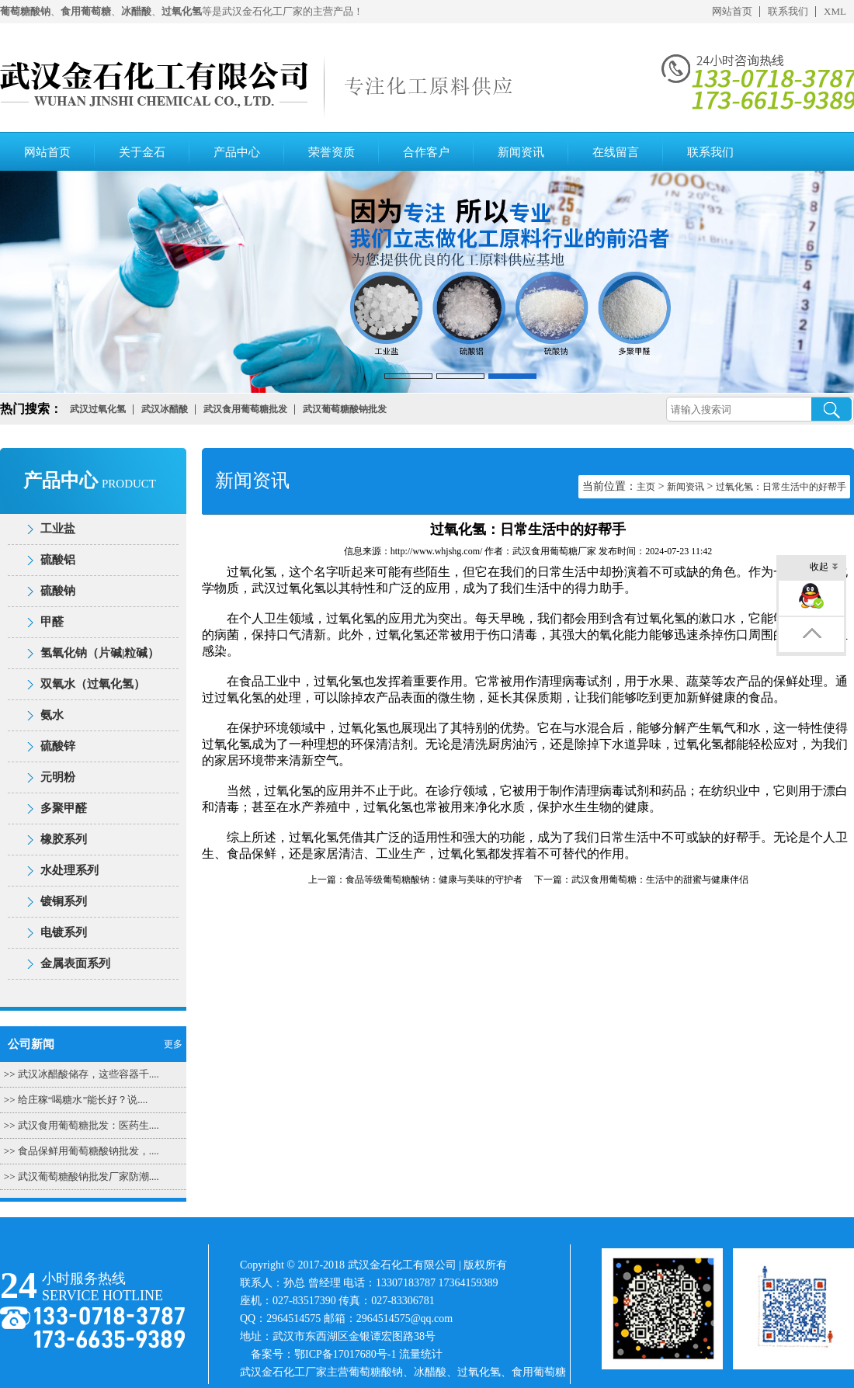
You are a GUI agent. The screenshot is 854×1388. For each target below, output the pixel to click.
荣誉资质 (331, 152)
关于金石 (142, 152)
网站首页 (732, 11)
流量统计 (421, 1354)
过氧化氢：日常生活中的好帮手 (781, 486)
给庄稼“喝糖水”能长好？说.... (83, 1099)
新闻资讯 (521, 152)
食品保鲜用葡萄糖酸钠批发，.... (88, 1151)
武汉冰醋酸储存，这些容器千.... (88, 1074)
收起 (824, 567)
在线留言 (615, 152)
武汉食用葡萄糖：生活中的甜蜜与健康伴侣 (659, 879)
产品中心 (237, 152)
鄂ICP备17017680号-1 (345, 1354)
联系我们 (788, 11)
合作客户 (426, 152)
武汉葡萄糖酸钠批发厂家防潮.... (88, 1176)
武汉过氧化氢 (289, 588)
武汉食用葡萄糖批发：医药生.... (88, 1125)
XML (835, 11)
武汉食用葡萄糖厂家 (554, 551)
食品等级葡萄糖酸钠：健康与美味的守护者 (433, 879)
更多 (173, 1044)
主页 (646, 486)
